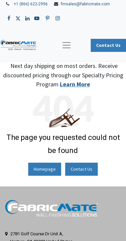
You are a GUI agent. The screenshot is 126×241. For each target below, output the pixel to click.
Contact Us (81, 169)
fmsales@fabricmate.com (85, 4)
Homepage (45, 169)
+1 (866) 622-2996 (31, 4)
